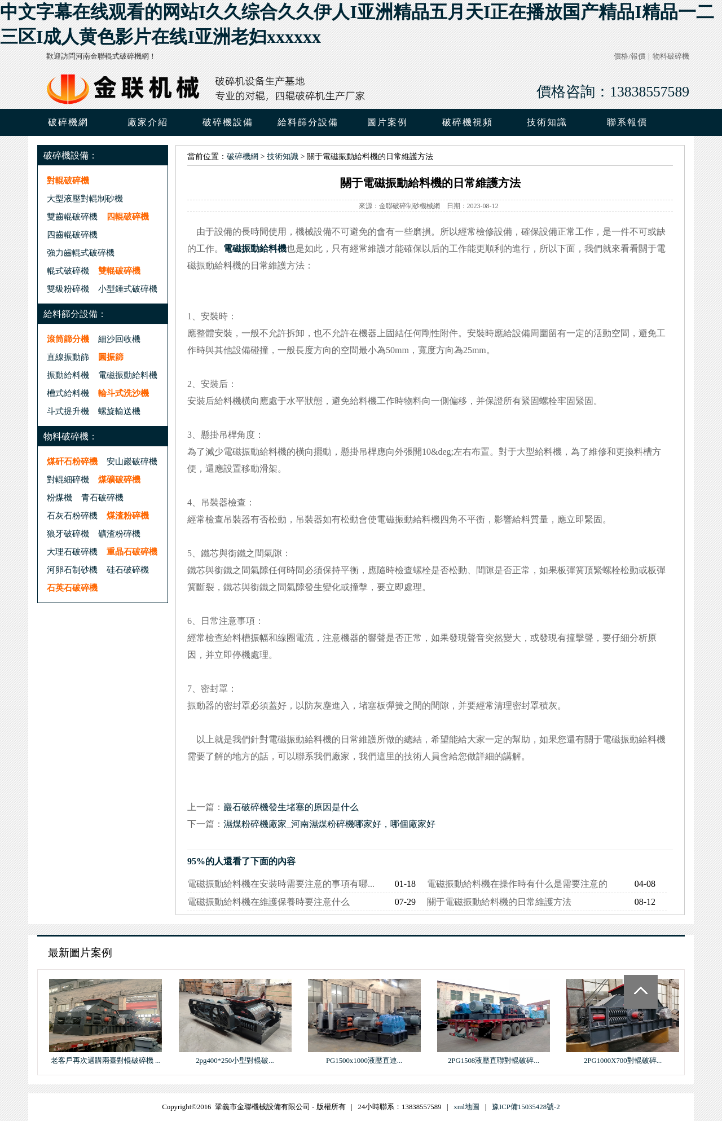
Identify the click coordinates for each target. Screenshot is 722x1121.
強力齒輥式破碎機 (81, 252)
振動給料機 (68, 375)
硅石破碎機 (128, 569)
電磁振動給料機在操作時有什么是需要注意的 (517, 884)
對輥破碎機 (68, 180)
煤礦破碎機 (119, 479)
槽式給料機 (68, 393)
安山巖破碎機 (132, 461)
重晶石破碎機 (132, 551)
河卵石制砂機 (72, 569)
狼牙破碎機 (68, 533)
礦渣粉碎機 (119, 533)
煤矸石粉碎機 (72, 461)
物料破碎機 (671, 56)
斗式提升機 (68, 411)
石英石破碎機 (72, 587)
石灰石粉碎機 (72, 515)
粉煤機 (59, 497)
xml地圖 (466, 1107)
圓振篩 (111, 357)
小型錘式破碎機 (127, 288)
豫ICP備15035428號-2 (526, 1107)
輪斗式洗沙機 (123, 393)
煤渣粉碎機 (128, 515)
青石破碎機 (102, 497)
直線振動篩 (68, 357)
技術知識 (282, 156)
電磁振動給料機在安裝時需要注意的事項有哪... (281, 884)
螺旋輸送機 (119, 411)
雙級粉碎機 (68, 288)
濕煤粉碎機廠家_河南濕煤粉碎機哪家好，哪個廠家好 (329, 824)
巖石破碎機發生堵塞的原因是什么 (291, 807)
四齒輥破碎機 (72, 234)
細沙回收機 (119, 339)
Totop (641, 992)
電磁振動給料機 (127, 375)
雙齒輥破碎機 (72, 216)
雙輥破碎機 (119, 270)
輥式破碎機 (68, 270)
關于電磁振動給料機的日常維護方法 (499, 902)
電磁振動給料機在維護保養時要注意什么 (268, 902)
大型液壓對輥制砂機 (85, 198)
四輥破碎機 (128, 216)
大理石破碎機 (72, 551)
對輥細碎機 (68, 479)
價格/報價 (629, 56)
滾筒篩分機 (68, 339)
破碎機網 (68, 122)
